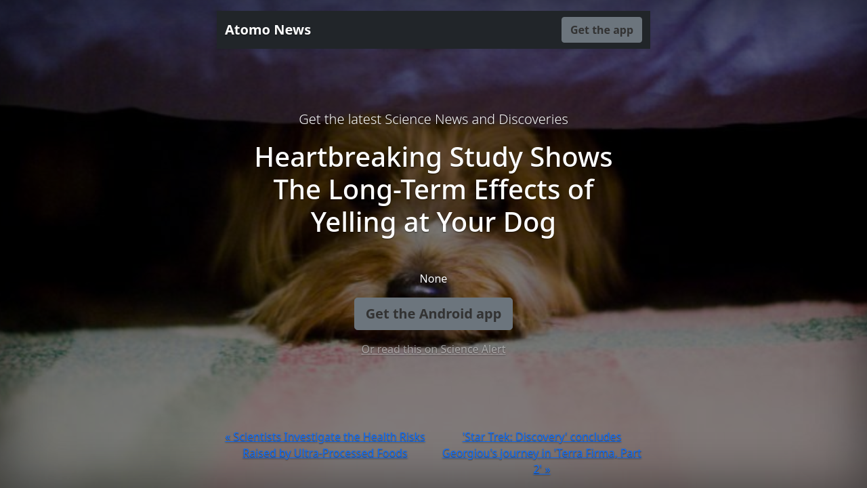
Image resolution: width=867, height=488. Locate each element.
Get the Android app (434, 313)
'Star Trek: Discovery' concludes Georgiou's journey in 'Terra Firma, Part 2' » (541, 452)
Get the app (601, 29)
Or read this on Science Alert (433, 349)
